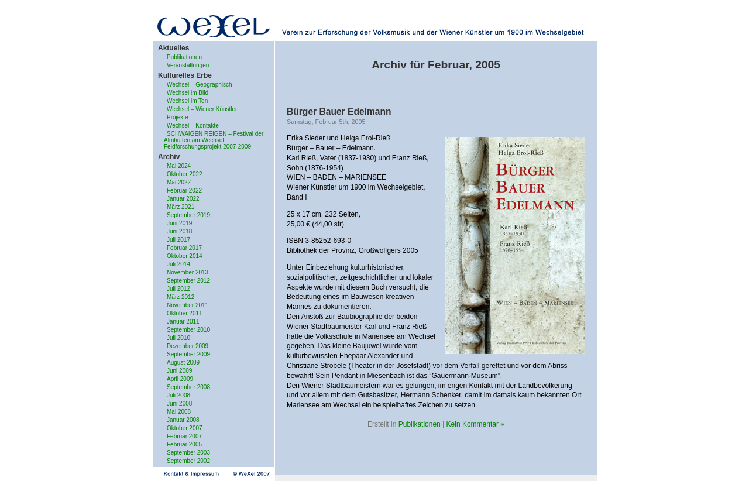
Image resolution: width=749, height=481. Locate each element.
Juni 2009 (179, 370)
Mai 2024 (179, 166)
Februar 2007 (184, 436)
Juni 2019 (179, 223)
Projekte (177, 117)
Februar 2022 (184, 190)
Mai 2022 (179, 182)
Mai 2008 (179, 411)
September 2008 (188, 387)
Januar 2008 (183, 420)
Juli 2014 (178, 264)
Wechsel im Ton (187, 101)
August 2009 (183, 362)
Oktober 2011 (184, 313)
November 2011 (187, 305)
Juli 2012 (178, 289)
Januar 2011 (183, 321)
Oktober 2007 (184, 428)
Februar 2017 (184, 248)
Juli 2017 (178, 239)
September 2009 (188, 354)
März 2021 (180, 207)
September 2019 (188, 215)
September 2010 (188, 330)
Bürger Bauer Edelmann (339, 111)
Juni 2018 (179, 231)
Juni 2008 (179, 403)
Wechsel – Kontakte (193, 125)
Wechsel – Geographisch (199, 84)
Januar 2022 (183, 198)
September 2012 (188, 280)
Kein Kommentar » (475, 424)
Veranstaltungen (188, 65)
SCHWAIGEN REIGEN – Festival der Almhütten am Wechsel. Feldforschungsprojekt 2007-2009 (213, 140)
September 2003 (188, 452)
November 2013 (187, 272)
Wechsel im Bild (187, 93)
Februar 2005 (184, 444)
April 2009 (180, 379)
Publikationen (184, 57)
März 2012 (180, 297)
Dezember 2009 (187, 346)
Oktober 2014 (184, 256)
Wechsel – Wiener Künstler (202, 109)
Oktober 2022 (184, 174)
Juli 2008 (178, 395)
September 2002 (188, 461)
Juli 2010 (178, 338)
